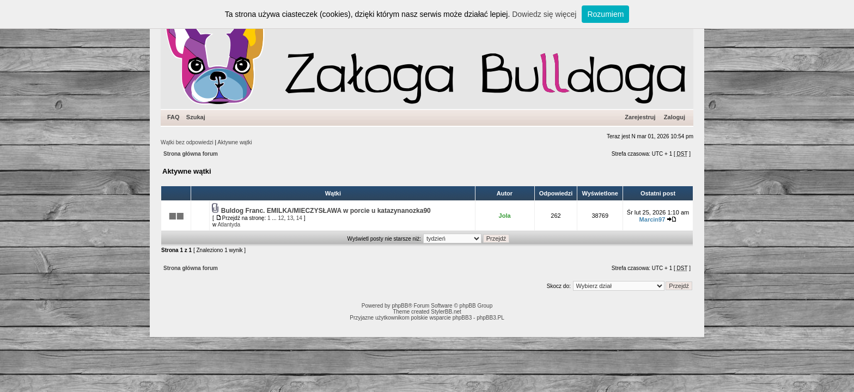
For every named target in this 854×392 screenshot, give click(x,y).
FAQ (173, 117)
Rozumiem (605, 14)
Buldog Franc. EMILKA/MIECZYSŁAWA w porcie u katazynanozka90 (326, 211)
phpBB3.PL (490, 318)
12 (281, 218)
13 (290, 218)
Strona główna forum (190, 154)
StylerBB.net (446, 312)
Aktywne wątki (234, 142)
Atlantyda (228, 225)
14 (299, 218)
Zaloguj (674, 117)
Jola (505, 215)
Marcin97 (652, 219)
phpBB (400, 306)
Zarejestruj (640, 117)
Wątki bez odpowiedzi (187, 142)
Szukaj (195, 117)
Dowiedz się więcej (544, 14)
